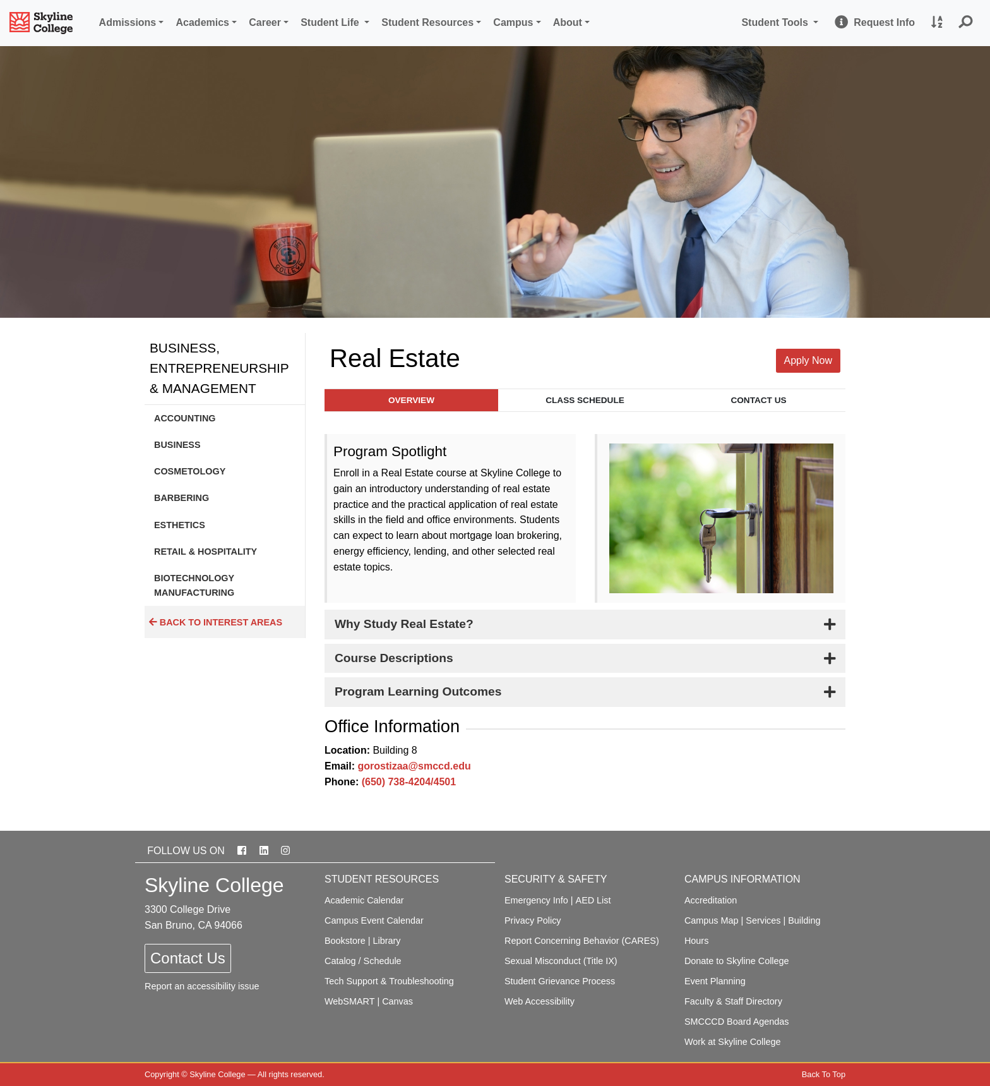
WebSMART (349, 1001)
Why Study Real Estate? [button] (404, 623)
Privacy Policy (532, 920)
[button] (966, 23)
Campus (513, 22)
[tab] (585, 624)
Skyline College (217, 1074)
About (567, 22)
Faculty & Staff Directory (733, 1001)
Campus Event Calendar (374, 920)
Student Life (331, 22)
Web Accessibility (539, 1001)
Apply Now (808, 360)
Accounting (185, 418)
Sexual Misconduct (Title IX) (560, 961)
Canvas (397, 1001)
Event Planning (715, 981)
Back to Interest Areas (215, 622)
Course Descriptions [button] (394, 658)
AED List (593, 900)
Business (177, 445)
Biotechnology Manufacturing (194, 585)
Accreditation (710, 900)
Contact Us (758, 400)
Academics (203, 22)
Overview (411, 400)
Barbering (181, 498)
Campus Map (711, 920)
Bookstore (345, 941)
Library (387, 941)
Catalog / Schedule (363, 961)
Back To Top (823, 1074)
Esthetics (179, 525)
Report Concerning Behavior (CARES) (581, 941)
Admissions (128, 22)
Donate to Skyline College (736, 961)
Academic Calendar (364, 900)
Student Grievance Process (559, 981)
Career (265, 22)
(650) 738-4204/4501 (409, 781)
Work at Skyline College (732, 1042)
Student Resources (427, 22)
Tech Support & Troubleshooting (389, 981)
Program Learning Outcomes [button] (418, 691)
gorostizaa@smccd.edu (413, 766)
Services (763, 920)
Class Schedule (585, 400)
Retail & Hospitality (205, 551)
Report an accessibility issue (202, 986)
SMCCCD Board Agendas (736, 1022)
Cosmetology (189, 471)
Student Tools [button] (781, 21)
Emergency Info (536, 900)
